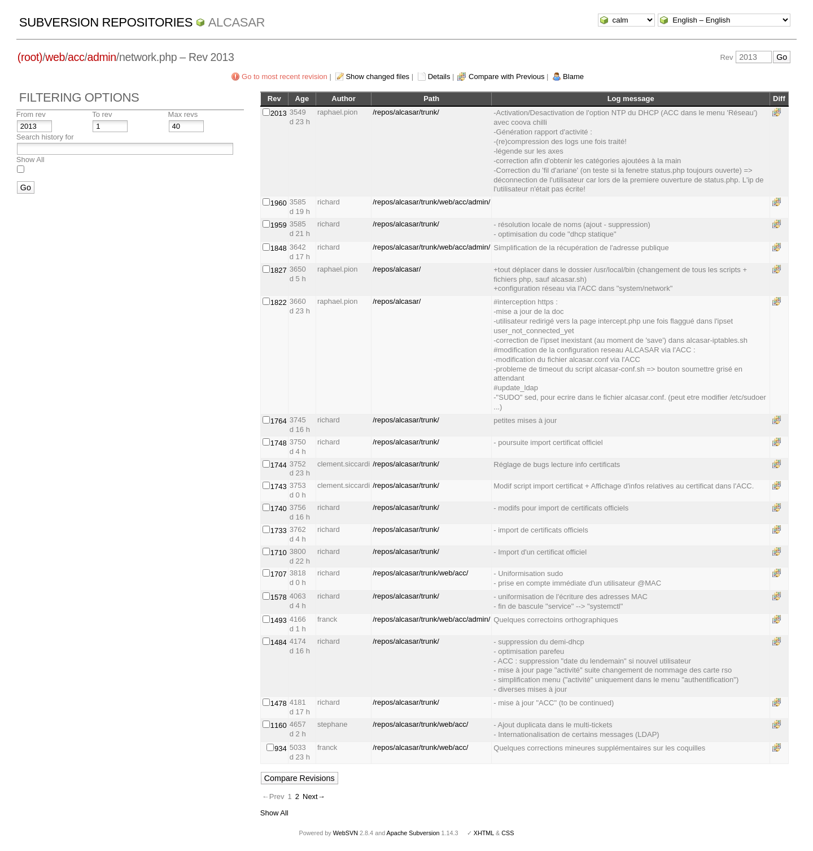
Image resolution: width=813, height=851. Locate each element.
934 (280, 748)
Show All (30, 159)
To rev (102, 114)
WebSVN (345, 833)
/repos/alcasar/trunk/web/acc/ (420, 573)
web (55, 57)
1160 (278, 725)
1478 (278, 703)
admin (101, 57)
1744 (278, 465)
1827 (278, 270)
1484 (278, 642)
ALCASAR (236, 22)
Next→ (314, 796)
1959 (278, 225)
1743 (278, 486)
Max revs (183, 114)
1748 (278, 443)
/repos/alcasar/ (397, 269)
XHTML (484, 833)
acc (76, 57)
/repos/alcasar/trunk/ (406, 112)
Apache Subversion (413, 833)
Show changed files (377, 76)
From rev (31, 114)
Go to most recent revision (284, 76)
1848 (278, 248)
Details (439, 76)
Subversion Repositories (106, 22)
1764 (278, 421)
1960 (278, 203)
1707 (278, 574)
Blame (573, 76)
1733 (278, 530)
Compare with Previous (506, 76)
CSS (507, 833)
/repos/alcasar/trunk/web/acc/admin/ (431, 202)
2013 (278, 113)
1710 (278, 552)
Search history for (45, 137)
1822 (278, 302)
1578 (278, 597)
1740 (278, 508)
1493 (278, 620)
